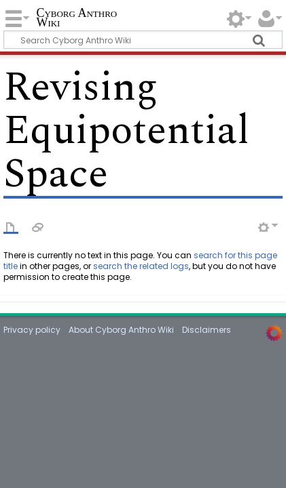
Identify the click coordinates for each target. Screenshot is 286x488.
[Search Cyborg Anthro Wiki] (142, 39)
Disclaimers (206, 330)
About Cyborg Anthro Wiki (121, 330)
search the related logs (141, 266)
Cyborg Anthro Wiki (76, 18)
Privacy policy (31, 330)
